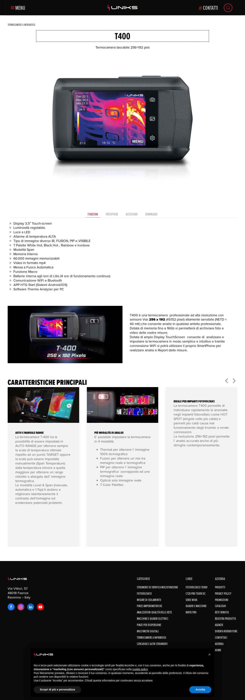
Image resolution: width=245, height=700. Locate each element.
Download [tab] (151, 214)
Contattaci (221, 637)
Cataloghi (220, 605)
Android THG (25, 523)
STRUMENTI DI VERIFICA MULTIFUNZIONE (157, 587)
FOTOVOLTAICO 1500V (196, 587)
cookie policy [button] (140, 669)
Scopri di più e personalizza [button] (57, 689)
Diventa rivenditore (226, 631)
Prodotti (220, 587)
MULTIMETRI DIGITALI (148, 631)
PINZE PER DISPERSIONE (149, 624)
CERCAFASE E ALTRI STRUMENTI (152, 643)
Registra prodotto (225, 618)
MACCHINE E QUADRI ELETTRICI (152, 618)
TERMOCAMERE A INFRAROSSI (151, 637)
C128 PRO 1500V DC (196, 593)
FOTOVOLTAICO (144, 593)
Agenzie (219, 624)
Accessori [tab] (132, 214)
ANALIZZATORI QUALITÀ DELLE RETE (154, 612)
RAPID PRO (191, 612)
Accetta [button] (200, 689)
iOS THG (22, 527)
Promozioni (221, 599)
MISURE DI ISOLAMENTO (149, 599)
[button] (18, 7)
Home (218, 650)
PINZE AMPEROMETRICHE (149, 605)
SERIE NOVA (191, 599)
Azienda (219, 643)
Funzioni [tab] (93, 214)
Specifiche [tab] (112, 214)
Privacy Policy (223, 593)
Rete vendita (222, 612)
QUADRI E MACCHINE (196, 605)
